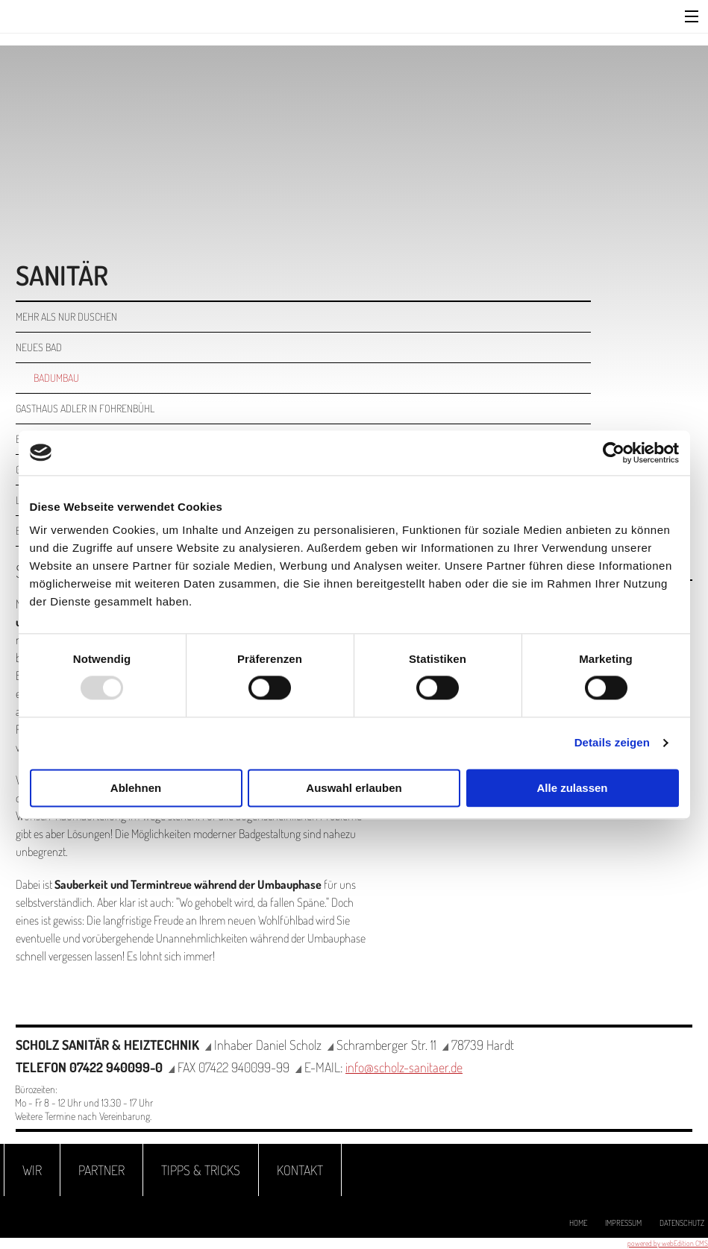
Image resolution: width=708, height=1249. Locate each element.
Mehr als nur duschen (66, 316)
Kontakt (300, 1170)
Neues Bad (39, 347)
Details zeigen (612, 743)
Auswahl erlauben (353, 787)
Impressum (623, 1223)
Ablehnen (135, 787)
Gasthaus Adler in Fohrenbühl (85, 408)
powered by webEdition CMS (667, 1243)
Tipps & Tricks (200, 1170)
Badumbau (56, 377)
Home (578, 1223)
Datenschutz (682, 1223)
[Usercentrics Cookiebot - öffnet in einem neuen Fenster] (613, 452)
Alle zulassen (571, 787)
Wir (32, 1170)
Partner (101, 1170)
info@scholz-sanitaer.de (404, 1067)
